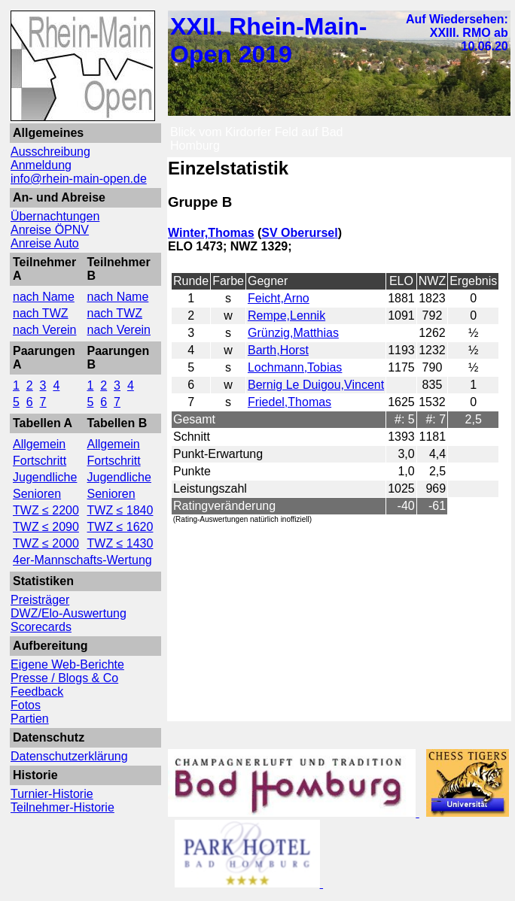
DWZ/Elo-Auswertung (68, 613)
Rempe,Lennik (286, 315)
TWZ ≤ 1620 (120, 526)
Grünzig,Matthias (293, 332)
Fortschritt (39, 460)
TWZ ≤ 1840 (120, 510)
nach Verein (45, 329)
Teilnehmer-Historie (62, 807)
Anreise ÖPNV (50, 229)
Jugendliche (45, 477)
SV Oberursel (299, 232)
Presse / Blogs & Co (64, 678)
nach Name (44, 296)
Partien (30, 718)
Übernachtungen (55, 216)
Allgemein (39, 444)
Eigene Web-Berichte (67, 664)
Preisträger (40, 599)
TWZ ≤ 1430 (120, 543)
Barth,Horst (278, 350)
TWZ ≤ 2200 (46, 510)
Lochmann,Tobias (295, 367)
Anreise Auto (45, 243)
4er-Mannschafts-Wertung (82, 560)
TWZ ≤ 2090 (46, 526)
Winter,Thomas (211, 232)
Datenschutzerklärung (69, 756)
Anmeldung (41, 165)
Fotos (26, 705)
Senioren (37, 493)
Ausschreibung (50, 151)
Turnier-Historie (52, 793)
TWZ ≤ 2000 (46, 543)
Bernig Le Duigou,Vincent (316, 384)
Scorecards (41, 626)
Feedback (37, 691)
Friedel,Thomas (289, 402)
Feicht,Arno (278, 298)
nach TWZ (41, 313)
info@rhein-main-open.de (79, 178)
